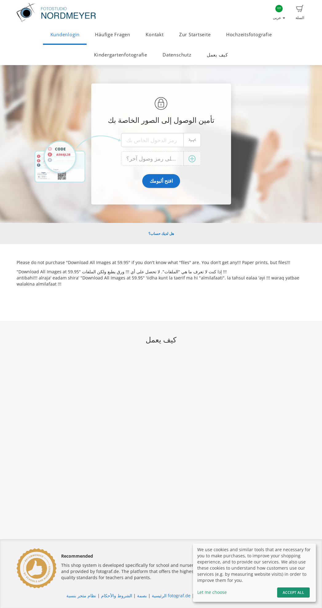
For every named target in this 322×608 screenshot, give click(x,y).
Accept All (293, 592)
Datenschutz (177, 55)
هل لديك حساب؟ (161, 233)
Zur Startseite (195, 34)
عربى (279, 12)
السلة (300, 12)
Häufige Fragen (112, 34)
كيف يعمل (217, 55)
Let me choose (212, 592)
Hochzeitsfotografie (249, 34)
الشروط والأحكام (116, 595)
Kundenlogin (65, 34)
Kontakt (154, 34)
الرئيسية (159, 595)
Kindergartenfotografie (120, 55)
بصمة (141, 595)
